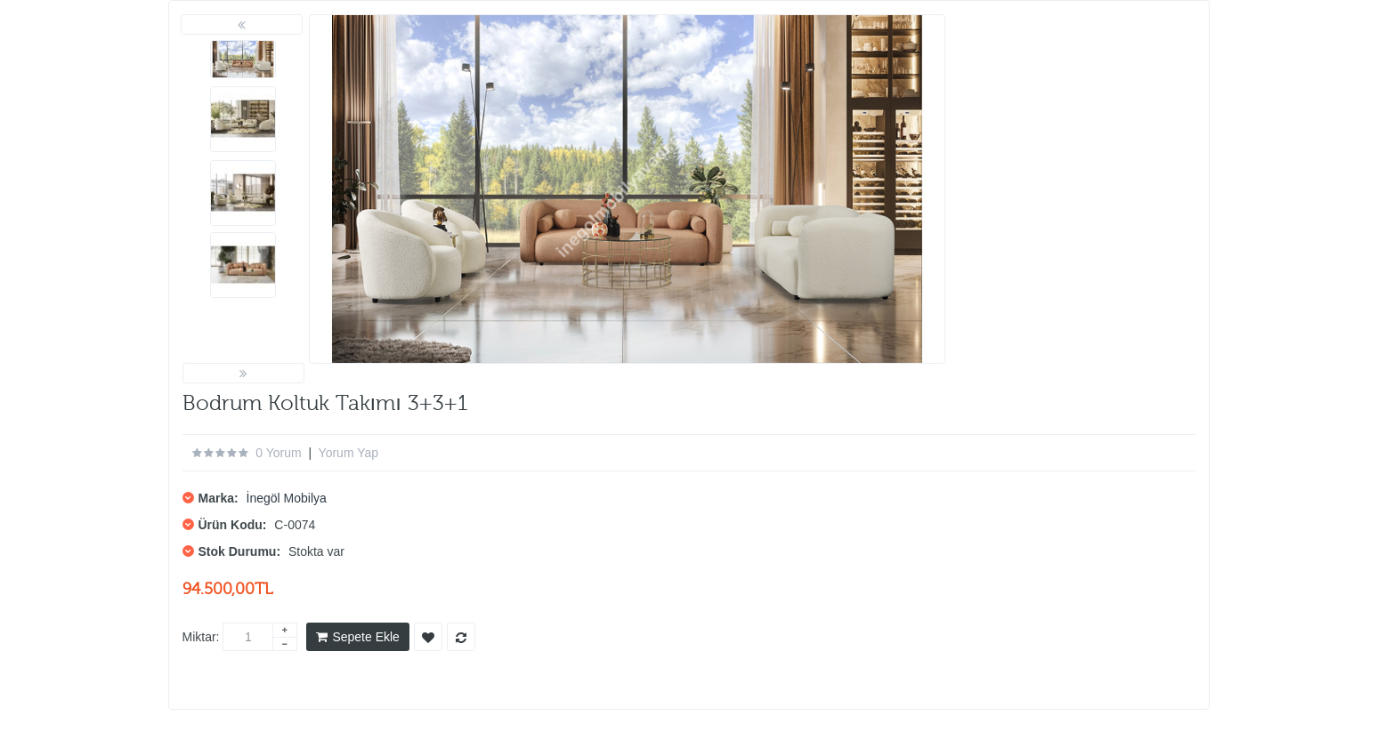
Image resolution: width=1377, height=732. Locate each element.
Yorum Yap (348, 453)
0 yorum (278, 453)
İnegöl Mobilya (287, 498)
